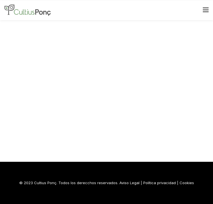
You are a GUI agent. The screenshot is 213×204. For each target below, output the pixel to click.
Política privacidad (159, 182)
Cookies (187, 182)
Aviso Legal (129, 182)
